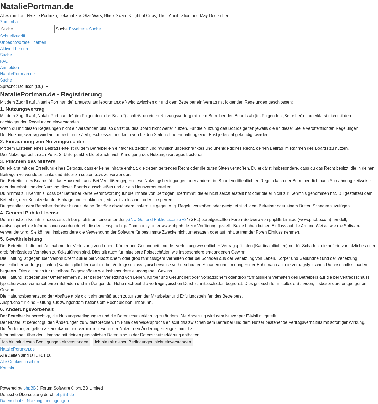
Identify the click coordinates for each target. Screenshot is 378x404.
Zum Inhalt (10, 22)
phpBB (29, 388)
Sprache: (8, 86)
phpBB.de (65, 394)
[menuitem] (23, 42)
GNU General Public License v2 (157, 219)
